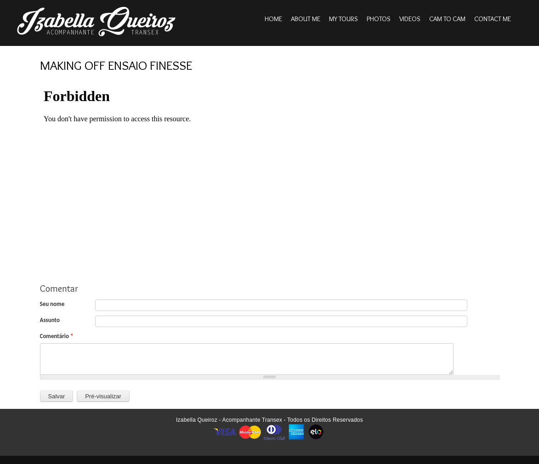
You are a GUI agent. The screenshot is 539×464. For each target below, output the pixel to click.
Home (273, 19)
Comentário (57, 336)
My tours (343, 19)
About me (305, 19)
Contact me (492, 19)
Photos (379, 19)
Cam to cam (447, 19)
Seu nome (52, 303)
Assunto (50, 320)
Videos (409, 19)
